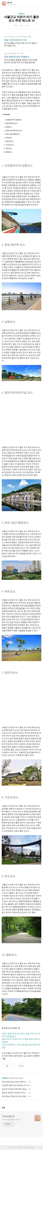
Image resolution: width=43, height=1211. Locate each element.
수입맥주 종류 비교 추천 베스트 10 (15, 1085)
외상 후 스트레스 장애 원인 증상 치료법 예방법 (15, 1089)
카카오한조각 (8, 1116)
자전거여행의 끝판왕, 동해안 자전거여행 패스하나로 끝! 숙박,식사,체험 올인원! (20, 61)
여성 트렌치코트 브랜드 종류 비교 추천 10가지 (15, 1082)
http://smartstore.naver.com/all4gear (15, 36)
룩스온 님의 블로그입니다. (11, 1119)
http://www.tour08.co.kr (12, 53)
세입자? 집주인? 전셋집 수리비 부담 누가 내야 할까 (15, 1093)
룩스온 (9, 2)
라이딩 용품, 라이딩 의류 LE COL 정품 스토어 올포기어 (20, 44)
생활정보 (22, 13)
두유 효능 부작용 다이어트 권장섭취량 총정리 (15, 1096)
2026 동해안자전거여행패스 (16, 57)
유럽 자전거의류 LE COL (15, 40)
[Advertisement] (21, 421)
